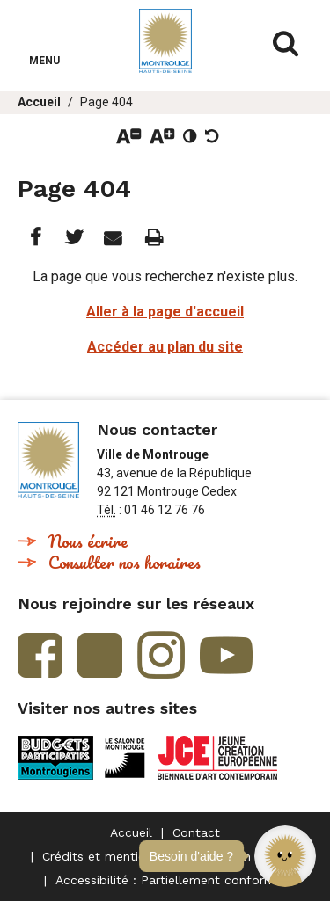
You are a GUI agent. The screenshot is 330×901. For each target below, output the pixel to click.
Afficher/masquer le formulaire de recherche (286, 44)
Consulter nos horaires (124, 562)
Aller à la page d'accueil (165, 311)
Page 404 (106, 102)
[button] (285, 856)
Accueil (39, 102)
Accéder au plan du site (165, 346)
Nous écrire (88, 541)
